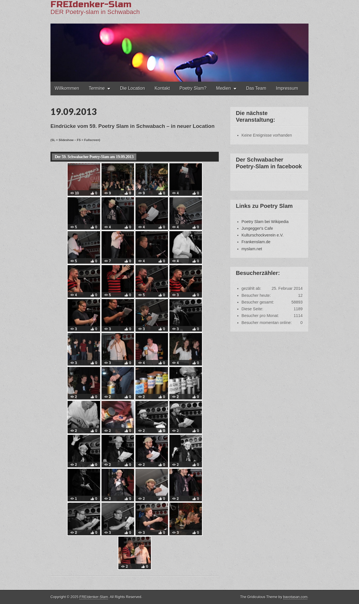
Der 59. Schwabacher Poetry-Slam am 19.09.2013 (94, 157)
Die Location (132, 88)
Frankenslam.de (255, 242)
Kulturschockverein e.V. (262, 235)
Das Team (256, 88)
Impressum (287, 88)
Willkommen (67, 88)
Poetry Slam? (193, 88)
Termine (97, 88)
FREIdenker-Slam (93, 597)
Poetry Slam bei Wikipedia (265, 221)
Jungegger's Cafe (257, 228)
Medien (223, 88)
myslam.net (251, 249)
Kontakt (162, 88)
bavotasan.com (295, 597)
